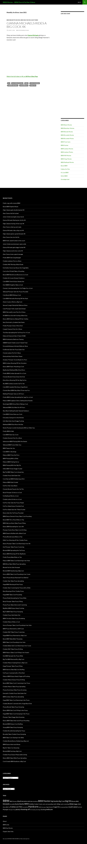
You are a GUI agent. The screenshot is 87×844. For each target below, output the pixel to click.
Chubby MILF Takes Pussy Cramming (13, 632)
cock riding (56, 804)
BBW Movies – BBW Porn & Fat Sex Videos (19, 2)
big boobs (54, 801)
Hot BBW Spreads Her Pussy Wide (13, 656)
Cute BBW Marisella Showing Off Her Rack (15, 298)
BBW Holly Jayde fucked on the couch (14, 240)
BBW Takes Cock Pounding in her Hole (14, 642)
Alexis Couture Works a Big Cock (12, 302)
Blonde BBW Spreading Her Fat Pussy (14, 550)
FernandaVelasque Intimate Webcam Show (15, 346)
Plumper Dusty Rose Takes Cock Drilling (14, 530)
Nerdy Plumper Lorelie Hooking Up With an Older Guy (19, 428)
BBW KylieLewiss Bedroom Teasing (13, 339)
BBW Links (6, 824)
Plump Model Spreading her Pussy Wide (14, 598)
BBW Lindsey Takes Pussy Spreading (13, 697)
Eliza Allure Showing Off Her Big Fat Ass (14, 380)
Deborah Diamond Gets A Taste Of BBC (14, 336)
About (79, 2)
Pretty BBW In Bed (8, 431)
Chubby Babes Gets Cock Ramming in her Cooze (17, 645)
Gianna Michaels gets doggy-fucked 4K (14, 247)
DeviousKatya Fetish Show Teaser (13, 356)
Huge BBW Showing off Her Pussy (13, 584)
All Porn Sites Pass (17, 83)
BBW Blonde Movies (67, 131)
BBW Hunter (64, 145)
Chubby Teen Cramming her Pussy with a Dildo (16, 588)
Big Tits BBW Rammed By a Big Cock (13, 659)
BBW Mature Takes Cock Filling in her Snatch (16, 652)
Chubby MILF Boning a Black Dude (13, 264)
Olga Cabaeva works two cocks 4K (13, 251)
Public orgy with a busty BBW (11, 203)
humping (62, 807)
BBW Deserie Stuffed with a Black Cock (14, 533)
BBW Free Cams (65, 142)
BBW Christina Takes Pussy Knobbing (14, 618)
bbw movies (5, 838)
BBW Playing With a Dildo (10, 458)
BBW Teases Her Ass (9, 448)
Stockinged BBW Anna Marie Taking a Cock (15, 404)
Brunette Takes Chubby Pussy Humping (14, 734)
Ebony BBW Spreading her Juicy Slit (13, 526)
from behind (25, 807)
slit (31, 809)
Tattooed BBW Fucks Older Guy (12, 445)
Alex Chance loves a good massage (13, 254)
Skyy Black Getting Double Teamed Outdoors (16, 411)
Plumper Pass (12, 809)
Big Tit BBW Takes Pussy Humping (13, 611)
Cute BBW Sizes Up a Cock (10, 434)
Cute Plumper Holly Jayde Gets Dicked (14, 308)
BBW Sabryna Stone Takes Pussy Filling (14, 523)
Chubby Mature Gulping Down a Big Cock (15, 662)
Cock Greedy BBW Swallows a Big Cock (14, 761)
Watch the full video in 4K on (22, 76)
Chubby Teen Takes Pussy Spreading (13, 581)
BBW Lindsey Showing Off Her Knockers (15, 363)
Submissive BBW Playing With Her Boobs (15, 441)
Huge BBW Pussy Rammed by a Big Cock (15, 635)
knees (66, 807)
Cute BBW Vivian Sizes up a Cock (12, 414)
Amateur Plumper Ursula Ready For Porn (15, 360)
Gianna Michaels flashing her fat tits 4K (14, 220)
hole (39, 807)
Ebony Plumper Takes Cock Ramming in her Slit (16, 543)
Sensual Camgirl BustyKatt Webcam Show (15, 305)
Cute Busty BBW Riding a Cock (12, 295)
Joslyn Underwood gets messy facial (13, 217)
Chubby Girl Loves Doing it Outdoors (14, 278)
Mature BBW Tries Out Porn (11, 455)
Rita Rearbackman (23, 30)
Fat (9, 807)
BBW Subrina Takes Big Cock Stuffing (13, 669)
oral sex (80, 807)
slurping (34, 809)
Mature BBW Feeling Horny (11, 462)
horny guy (43, 807)
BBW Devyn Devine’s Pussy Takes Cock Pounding (17, 516)
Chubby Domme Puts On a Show (12, 438)
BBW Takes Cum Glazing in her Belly (13, 737)
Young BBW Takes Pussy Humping (13, 727)
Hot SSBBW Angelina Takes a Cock (13, 285)
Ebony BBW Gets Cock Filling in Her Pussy (15, 710)
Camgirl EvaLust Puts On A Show (12, 329)
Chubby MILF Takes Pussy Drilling (13, 649)
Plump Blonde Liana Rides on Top (12, 537)
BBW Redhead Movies (67, 162)
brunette (12, 804)
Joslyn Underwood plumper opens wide (14, 244)
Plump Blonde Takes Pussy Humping (13, 707)
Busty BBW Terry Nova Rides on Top (13, 520)
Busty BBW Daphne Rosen (10, 206)
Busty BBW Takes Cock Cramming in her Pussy (16, 683)
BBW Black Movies (66, 125)
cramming (66, 804)
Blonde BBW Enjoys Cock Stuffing (13, 724)
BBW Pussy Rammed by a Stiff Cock (13, 628)
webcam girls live (26, 838)
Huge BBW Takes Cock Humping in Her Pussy (16, 714)
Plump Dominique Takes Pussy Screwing (14, 690)
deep (71, 804)
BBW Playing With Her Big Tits (12, 465)
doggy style (77, 804)
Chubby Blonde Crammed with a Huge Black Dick (17, 703)
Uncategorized (65, 179)
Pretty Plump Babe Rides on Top (12, 557)
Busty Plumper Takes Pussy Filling (13, 601)
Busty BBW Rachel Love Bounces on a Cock (15, 274)
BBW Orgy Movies (66, 159)
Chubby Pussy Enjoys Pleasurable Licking (15, 754)
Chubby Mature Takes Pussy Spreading (14, 686)
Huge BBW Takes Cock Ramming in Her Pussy (16, 700)
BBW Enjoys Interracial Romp (11, 744)
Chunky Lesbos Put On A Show (12, 353)
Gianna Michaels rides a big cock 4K (27, 25)
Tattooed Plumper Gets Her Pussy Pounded (15, 291)
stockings (38, 809)
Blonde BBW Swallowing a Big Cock (13, 571)
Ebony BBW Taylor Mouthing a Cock (13, 366)
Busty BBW (34, 20)
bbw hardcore (34, 801)
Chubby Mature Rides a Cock (11, 622)
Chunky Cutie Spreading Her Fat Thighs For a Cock (18, 288)
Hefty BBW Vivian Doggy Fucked (12, 468)
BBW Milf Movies (26, 20)
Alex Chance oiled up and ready (12, 227)
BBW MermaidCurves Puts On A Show (14, 312)
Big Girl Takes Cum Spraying (11, 748)
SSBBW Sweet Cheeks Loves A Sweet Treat (15, 343)
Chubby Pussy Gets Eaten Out (11, 475)
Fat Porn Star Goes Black (10, 485)
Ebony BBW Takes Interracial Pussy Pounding (16, 720)
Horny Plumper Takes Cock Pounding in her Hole (17, 625)
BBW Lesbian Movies (67, 148)
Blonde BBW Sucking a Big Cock (12, 751)
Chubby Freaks (38, 804)
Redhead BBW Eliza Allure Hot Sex (13, 424)
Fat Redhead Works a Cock (11, 496)
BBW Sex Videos (19, 838)
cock (44, 804)
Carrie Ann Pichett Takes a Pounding (13, 271)
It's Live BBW (64, 172)
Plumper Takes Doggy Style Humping (13, 717)
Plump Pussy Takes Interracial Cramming (15, 605)
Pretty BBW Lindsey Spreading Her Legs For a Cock (18, 397)
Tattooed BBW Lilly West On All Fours (14, 407)
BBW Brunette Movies (13, 20)
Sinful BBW (64, 176)
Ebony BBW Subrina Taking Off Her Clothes (15, 319)
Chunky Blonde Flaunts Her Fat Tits (13, 489)
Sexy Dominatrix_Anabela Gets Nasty (14, 322)
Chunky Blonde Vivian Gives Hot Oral (14, 377)
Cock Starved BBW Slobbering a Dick (13, 479)
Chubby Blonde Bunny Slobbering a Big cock (16, 741)
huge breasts (24, 85)
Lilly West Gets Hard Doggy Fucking (13, 421)
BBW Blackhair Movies (67, 128)
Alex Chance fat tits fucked (11, 213)
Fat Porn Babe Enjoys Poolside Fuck (13, 506)
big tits (68, 801)
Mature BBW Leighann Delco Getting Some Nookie (18, 400)
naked (75, 807)
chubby (31, 804)
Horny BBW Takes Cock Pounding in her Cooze (16, 574)
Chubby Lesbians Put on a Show (12, 261)
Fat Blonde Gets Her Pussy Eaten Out (13, 349)
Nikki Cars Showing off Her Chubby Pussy (15, 540)
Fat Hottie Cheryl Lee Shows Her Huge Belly (16, 268)
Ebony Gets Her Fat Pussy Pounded (13, 513)
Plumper (5, 809)
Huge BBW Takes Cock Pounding (12, 594)
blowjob (6, 804)
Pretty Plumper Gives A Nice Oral (13, 325)
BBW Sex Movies (8, 828)
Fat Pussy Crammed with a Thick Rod (14, 673)
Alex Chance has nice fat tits (11, 237)
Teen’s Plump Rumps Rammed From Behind (15, 577)
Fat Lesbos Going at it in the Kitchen (13, 417)
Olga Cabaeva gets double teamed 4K (13, 210)
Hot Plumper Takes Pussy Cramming (13, 547)
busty (17, 804)
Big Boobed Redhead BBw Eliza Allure (14, 370)
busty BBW (24, 804)
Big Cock (62, 801)
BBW (26, 83)
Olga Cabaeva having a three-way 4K (13, 223)
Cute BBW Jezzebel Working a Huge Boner (15, 387)
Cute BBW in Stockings (9, 451)
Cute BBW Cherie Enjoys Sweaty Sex (13, 281)
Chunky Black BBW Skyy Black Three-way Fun (16, 390)
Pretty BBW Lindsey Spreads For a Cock (14, 373)
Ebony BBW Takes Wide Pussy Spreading (14, 758)
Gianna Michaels (13, 85)
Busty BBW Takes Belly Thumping (12, 639)
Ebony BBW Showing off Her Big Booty (14, 554)
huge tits (33, 85)
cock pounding (34, 83)
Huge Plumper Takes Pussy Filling (12, 666)
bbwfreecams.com (23, 801)
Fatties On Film (65, 169)
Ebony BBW (5, 807)
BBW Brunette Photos (67, 138)
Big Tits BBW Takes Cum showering (13, 472)
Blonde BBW (75, 801)
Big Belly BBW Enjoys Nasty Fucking (13, 608)
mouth (70, 807)
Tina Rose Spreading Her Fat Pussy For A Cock (16, 332)
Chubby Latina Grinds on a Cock (12, 499)
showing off (25, 809)
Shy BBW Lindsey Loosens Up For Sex (14, 383)
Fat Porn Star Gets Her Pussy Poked (13, 503)
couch (61, 804)
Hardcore (33, 806)
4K (9, 83)
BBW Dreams (13, 801)
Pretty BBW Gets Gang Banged (12, 257)
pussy (18, 809)
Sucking (43, 809)
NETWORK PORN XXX (11, 838)
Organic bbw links (8, 831)
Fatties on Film (16, 807)
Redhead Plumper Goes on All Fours (13, 394)
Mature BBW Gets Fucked (10, 482)
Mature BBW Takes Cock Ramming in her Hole (16, 560)
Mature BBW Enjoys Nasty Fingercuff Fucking (16, 676)
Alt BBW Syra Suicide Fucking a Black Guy (15, 315)
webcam (49, 809)
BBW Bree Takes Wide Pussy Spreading (14, 564)
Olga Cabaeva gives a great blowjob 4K (14, 234)
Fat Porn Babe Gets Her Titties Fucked (14, 509)
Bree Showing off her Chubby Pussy (13, 591)
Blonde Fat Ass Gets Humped (11, 567)
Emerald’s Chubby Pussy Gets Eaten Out (14, 693)
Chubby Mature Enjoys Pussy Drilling (14, 680)
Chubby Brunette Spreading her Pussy (14, 731)
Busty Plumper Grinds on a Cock (12, 492)
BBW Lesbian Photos (67, 152)
